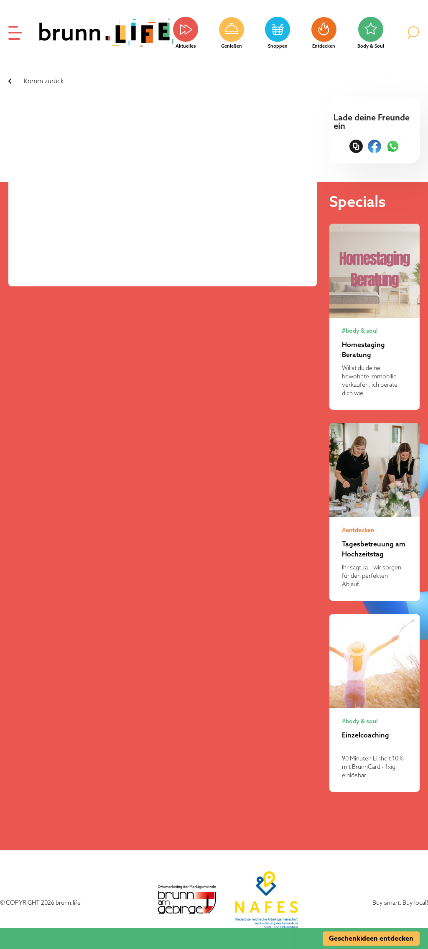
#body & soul (360, 330)
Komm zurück (44, 81)
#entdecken (358, 530)
